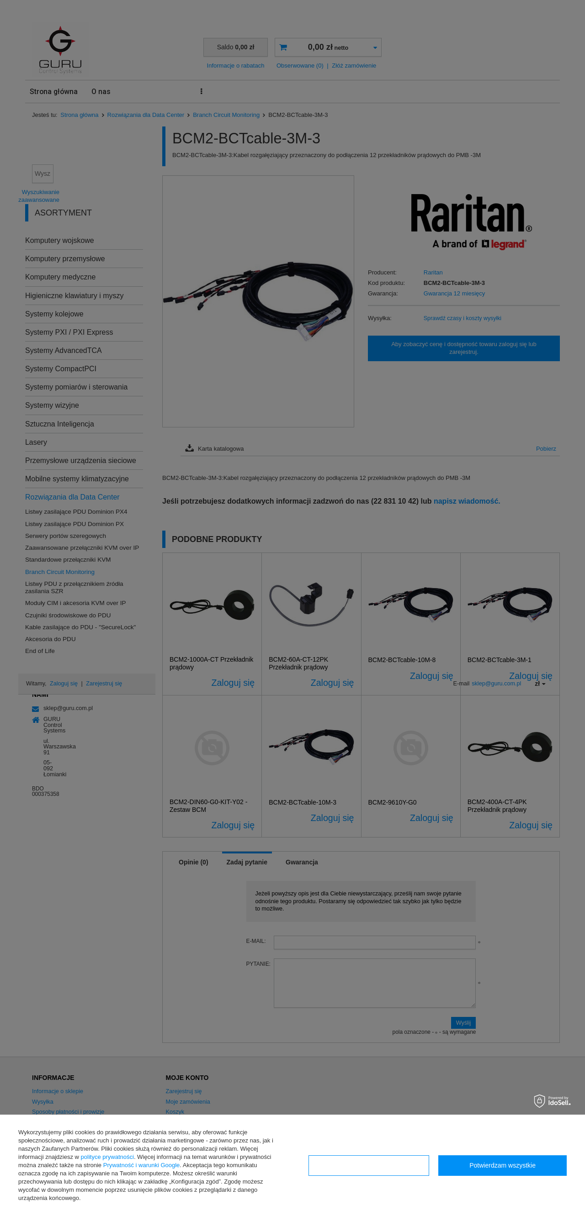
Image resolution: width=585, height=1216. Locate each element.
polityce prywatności (107, 1156)
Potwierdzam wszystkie (502, 1165)
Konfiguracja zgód (368, 1165)
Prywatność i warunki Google (141, 1165)
